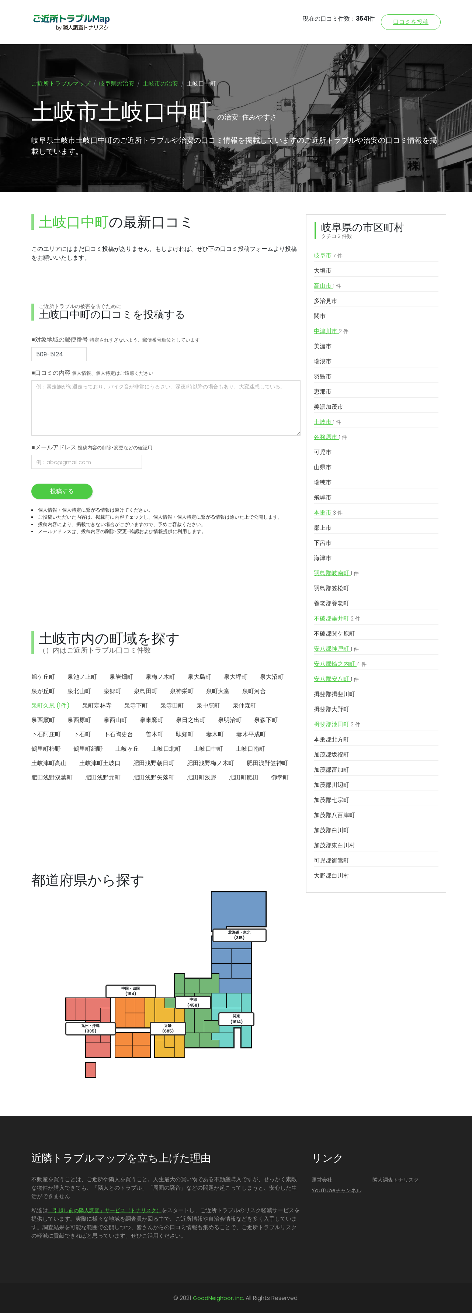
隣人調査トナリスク (395, 1180)
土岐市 (327, 422)
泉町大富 (218, 692)
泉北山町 (79, 692)
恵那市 (323, 392)
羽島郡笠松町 (331, 589)
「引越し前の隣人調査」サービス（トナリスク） (105, 1211)
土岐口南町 (250, 749)
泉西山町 (115, 720)
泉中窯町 (208, 706)
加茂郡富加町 (331, 770)
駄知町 (185, 735)
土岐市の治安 (160, 83)
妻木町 (215, 735)
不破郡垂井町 (337, 619)
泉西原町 (79, 720)
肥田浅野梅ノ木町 (210, 764)
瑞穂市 (323, 483)
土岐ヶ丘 (127, 749)
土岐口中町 (208, 749)
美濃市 (323, 347)
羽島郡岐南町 (336, 574)
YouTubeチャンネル (336, 1191)
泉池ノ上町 (82, 677)
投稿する (62, 492)
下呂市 (323, 543)
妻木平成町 (251, 735)
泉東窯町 (151, 720)
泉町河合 (254, 692)
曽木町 (154, 735)
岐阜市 (328, 256)
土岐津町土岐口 (100, 764)
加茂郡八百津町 (334, 816)
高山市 (327, 286)
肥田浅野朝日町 (153, 764)
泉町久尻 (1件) (50, 706)
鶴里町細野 (88, 749)
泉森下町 (266, 720)
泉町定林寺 (97, 706)
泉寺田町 (172, 706)
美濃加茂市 (328, 407)
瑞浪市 (323, 362)
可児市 (323, 453)
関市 (320, 316)
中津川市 (331, 332)
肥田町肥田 (243, 778)
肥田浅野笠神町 (267, 764)
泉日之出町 (190, 720)
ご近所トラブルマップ (60, 83)
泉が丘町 (43, 692)
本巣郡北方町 (331, 740)
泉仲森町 (244, 706)
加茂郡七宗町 (331, 800)
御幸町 (280, 778)
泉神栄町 (182, 692)
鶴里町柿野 (46, 749)
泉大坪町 (235, 677)
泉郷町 (112, 692)
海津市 (323, 558)
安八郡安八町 (336, 679)
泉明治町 (230, 720)
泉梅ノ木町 (160, 677)
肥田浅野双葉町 (52, 778)
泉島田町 (145, 692)
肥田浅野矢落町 (153, 778)
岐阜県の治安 (116, 83)
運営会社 (322, 1180)
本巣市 (328, 513)
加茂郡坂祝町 (331, 755)
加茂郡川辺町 (331, 785)
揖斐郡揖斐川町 (334, 695)
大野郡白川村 (331, 876)
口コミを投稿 (410, 22)
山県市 (323, 468)
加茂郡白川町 (331, 831)
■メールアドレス (91, 448)
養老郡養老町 (331, 604)
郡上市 (323, 528)
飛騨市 (323, 498)
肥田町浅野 (201, 778)
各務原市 (330, 437)
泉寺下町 (136, 706)
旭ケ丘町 (43, 677)
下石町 (82, 735)
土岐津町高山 (49, 764)
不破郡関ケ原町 (334, 634)
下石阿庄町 (46, 735)
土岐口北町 (166, 749)
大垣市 (323, 271)
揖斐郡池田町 (337, 725)
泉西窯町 (43, 720)
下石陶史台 (118, 735)
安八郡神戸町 (336, 649)
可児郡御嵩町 (331, 861)
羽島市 (323, 377)
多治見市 (325, 301)
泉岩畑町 (121, 677)
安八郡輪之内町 (340, 664)
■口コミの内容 (92, 373)
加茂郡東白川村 (334, 846)
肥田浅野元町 (103, 778)
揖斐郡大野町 (331, 710)
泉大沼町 (272, 677)
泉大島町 (199, 677)
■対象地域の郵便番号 (115, 340)
